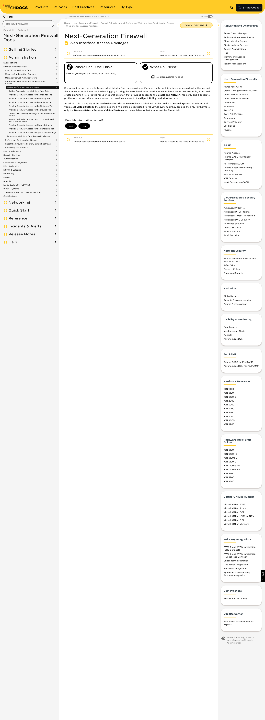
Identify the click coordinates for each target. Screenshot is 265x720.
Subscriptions (10, 63)
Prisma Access (232, 153)
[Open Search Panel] (232, 7)
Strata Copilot (249, 8)
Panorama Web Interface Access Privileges (28, 119)
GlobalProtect (231, 296)
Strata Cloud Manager (235, 33)
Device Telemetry (12, 134)
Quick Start (18, 193)
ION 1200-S (230, 397)
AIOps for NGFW (233, 86)
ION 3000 (229, 404)
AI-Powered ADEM (234, 163)
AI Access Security (234, 223)
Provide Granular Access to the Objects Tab (30, 102)
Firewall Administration (15, 67)
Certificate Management (15, 146)
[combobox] (28, 23)
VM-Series (229, 126)
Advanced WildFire (234, 208)
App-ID (7, 164)
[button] (263, 576)
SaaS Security (231, 235)
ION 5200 (229, 412)
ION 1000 (229, 389)
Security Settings (11, 138)
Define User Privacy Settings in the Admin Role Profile (31, 114)
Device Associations (235, 49)
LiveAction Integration (236, 564)
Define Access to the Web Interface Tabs (28, 91)
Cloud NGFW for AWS (236, 94)
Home (67, 23)
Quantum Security (234, 273)
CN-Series (229, 102)
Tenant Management (235, 63)
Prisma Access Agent (235, 304)
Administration (22, 57)
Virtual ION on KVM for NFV (239, 516)
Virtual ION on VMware (236, 524)
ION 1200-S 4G (232, 465)
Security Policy (232, 269)
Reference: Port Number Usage (21, 123)
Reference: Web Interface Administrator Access (25, 83)
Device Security (232, 227)
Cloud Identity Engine (235, 41)
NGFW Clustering (12, 153)
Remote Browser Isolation (238, 300)
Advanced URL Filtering (236, 212)
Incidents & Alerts (24, 209)
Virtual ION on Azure (235, 508)
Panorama (229, 118)
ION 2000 (229, 401)
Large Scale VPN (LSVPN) (16, 168)
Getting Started (22, 49)
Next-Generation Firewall (85, 23)
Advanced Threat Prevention (239, 215)
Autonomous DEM (233, 339)
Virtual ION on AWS (234, 504)
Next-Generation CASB (236, 182)
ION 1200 (229, 393)
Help (12, 225)
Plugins (228, 130)
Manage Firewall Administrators (21, 78)
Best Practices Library (236, 598)
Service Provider (233, 122)
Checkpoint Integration (236, 560)
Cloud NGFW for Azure (236, 98)
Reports (228, 335)
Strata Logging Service (236, 45)
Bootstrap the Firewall (16, 131)
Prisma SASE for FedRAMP (238, 362)
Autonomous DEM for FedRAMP (241, 366)
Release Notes (21, 217)
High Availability (11, 149)
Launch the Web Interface (18, 70)
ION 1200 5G (230, 458)
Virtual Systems (11, 172)
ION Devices (230, 178)
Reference (17, 201)
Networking (19, 185)
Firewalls (229, 106)
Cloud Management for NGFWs (241, 90)
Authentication (10, 142)
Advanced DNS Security (237, 219)
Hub (226, 53)
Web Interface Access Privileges (23, 87)
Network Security (235, 637)
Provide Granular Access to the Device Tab (29, 110)
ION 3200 (229, 408)
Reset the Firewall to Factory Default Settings (28, 127)
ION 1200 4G (230, 454)
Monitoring (8, 157)
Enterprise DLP (232, 231)
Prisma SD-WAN (233, 174)
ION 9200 (229, 424)
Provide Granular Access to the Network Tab (30, 106)
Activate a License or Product (239, 37)
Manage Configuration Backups (20, 74)
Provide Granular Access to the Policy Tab (29, 98)
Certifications (10, 179)
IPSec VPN (229, 265)
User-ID (7, 160)
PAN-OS (228, 110)
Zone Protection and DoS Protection (21, 175)
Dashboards (230, 327)
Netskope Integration (235, 568)
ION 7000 (229, 416)
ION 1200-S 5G (232, 469)
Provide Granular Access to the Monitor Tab (30, 95)
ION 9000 (229, 420)
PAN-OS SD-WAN (234, 114)
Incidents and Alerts (234, 331)
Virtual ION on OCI (234, 520)
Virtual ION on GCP (234, 512)
